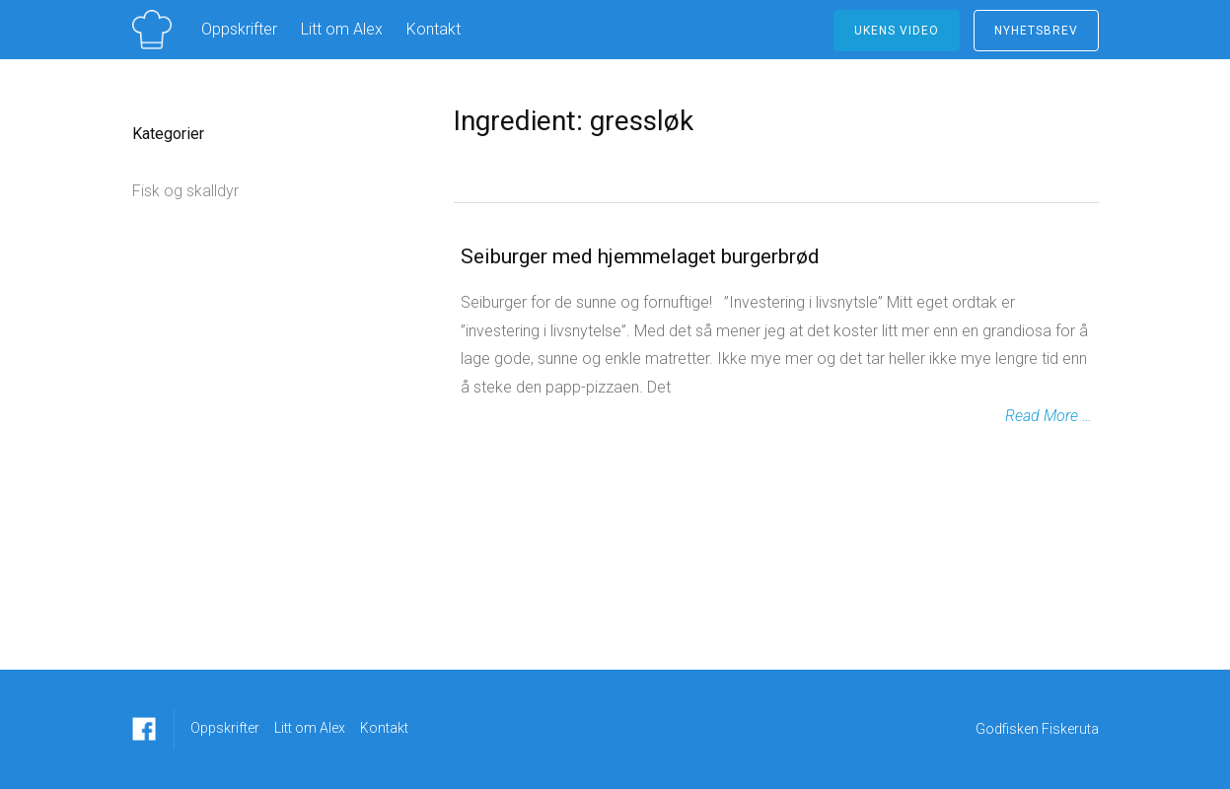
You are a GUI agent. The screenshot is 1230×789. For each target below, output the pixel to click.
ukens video (896, 30)
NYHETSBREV (1036, 30)
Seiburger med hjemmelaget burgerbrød (640, 256)
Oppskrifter (239, 29)
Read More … (1048, 415)
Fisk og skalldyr (185, 190)
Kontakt (433, 29)
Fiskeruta (1070, 729)
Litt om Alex (342, 29)
